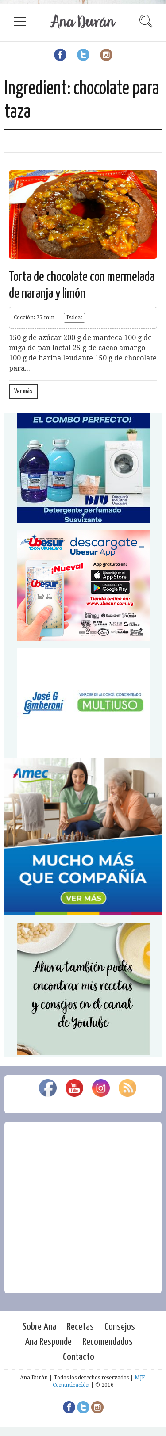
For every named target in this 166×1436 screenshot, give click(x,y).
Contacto (78, 1357)
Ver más (23, 391)
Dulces (74, 317)
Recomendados (107, 1342)
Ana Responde (48, 1342)
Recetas (80, 1327)
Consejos (119, 1327)
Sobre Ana (39, 1327)
